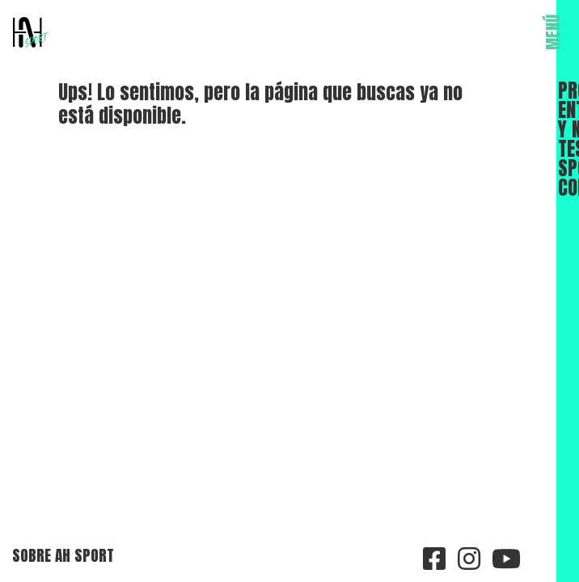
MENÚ (553, 32)
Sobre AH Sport (63, 555)
